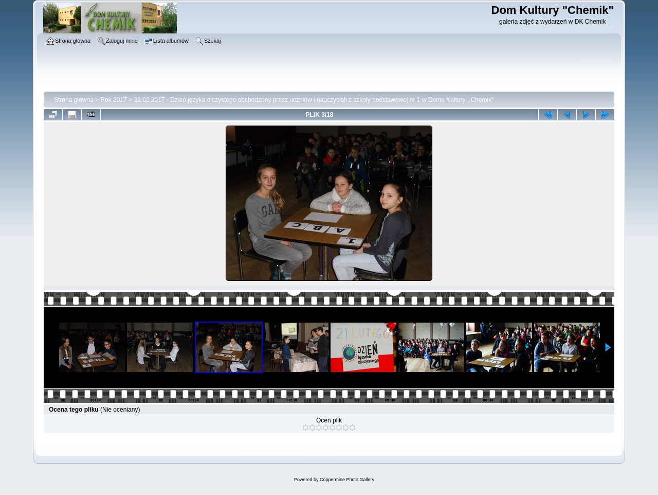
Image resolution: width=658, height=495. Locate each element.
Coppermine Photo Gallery (347, 479)
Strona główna (74, 99)
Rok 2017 (113, 99)
